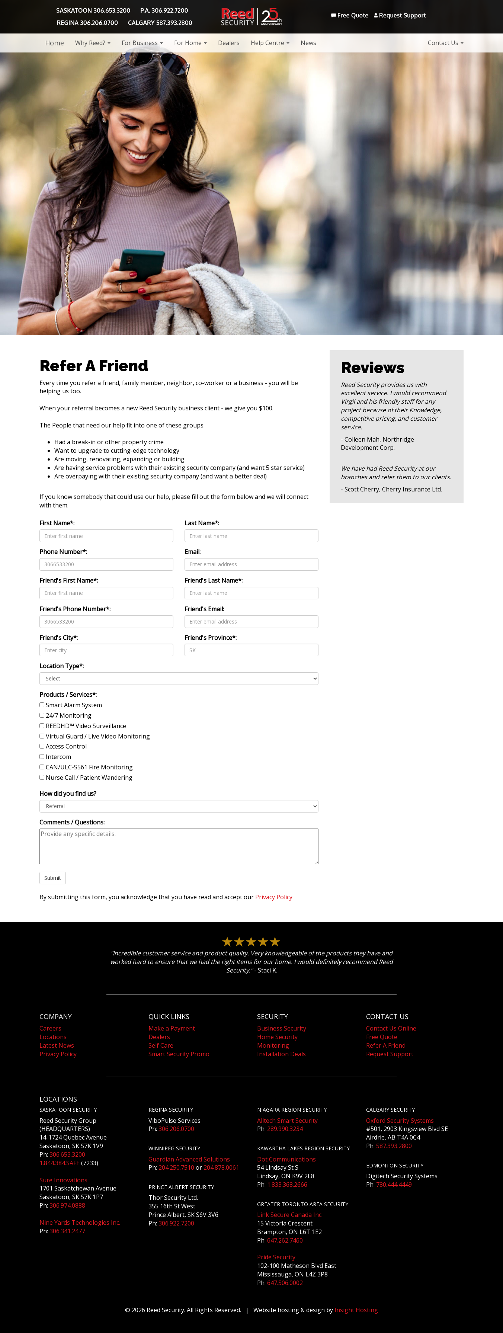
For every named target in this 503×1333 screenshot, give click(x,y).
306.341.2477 (67, 1231)
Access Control (66, 746)
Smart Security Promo (178, 1054)
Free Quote (350, 15)
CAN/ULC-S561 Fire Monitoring (89, 767)
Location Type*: (61, 666)
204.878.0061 (221, 1167)
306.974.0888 (67, 1205)
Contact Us (446, 43)
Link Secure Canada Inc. (290, 1215)
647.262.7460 (285, 1240)
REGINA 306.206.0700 (87, 22)
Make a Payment (171, 1028)
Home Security (277, 1037)
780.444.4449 (394, 1184)
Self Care (160, 1045)
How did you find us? (67, 793)
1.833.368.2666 (287, 1184)
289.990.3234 (285, 1129)
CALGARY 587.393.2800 (160, 22)
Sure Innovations (63, 1180)
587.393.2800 (394, 1146)
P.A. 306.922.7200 (164, 10)
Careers (50, 1028)
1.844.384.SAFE (59, 1163)
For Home (190, 43)
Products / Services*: (68, 694)
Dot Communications (286, 1159)
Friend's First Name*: (68, 580)
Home (54, 42)
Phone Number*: (63, 552)
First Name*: (56, 523)
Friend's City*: (58, 638)
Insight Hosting (356, 1310)
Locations (53, 1037)
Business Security (281, 1028)
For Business (142, 43)
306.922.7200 (176, 1223)
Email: (193, 552)
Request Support (400, 15)
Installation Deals (281, 1054)
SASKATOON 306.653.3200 (93, 10)
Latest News (56, 1045)
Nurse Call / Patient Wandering (89, 777)
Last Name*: (202, 523)
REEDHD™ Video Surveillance (86, 726)
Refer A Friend (386, 1045)
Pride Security (276, 1257)
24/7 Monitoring (69, 715)
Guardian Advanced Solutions (189, 1159)
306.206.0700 (176, 1129)
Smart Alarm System (74, 705)
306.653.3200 (67, 1154)
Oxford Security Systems (400, 1120)
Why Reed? (92, 43)
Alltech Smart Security (287, 1120)
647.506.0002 (285, 1283)
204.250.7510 (176, 1167)
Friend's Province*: (211, 638)
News (308, 43)
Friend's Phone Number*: (74, 609)
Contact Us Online (391, 1028)
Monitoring (273, 1045)
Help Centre (270, 43)
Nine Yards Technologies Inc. (79, 1222)
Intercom (58, 757)
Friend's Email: (204, 609)
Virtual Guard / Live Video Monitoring (98, 736)
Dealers (229, 43)
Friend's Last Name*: (214, 580)
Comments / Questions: (72, 822)
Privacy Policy (273, 897)
